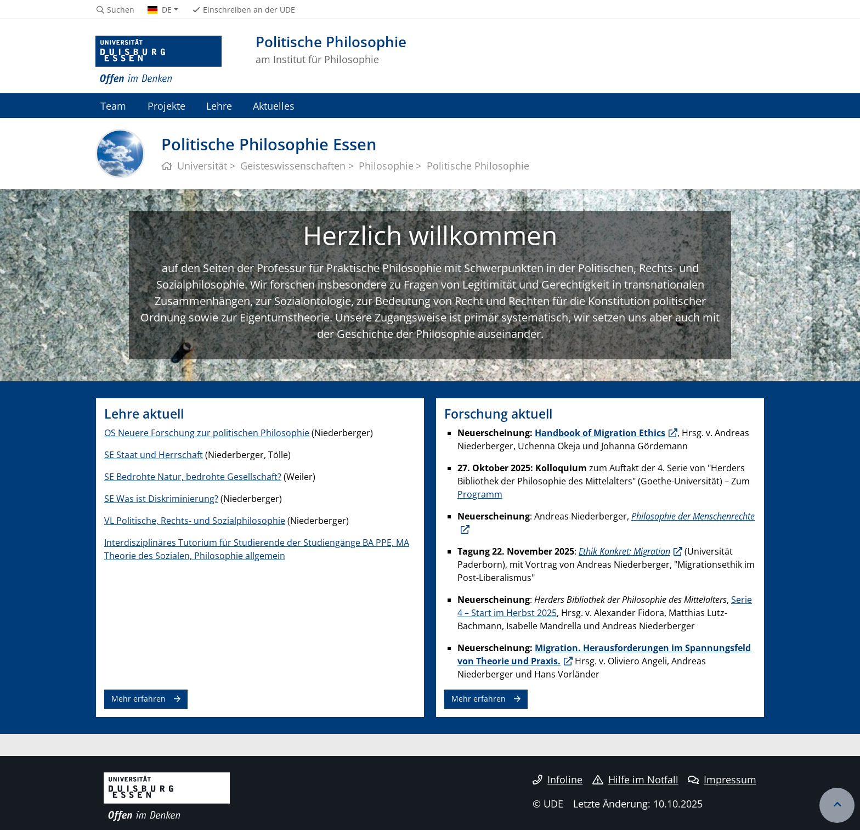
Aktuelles (274, 105)
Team (113, 105)
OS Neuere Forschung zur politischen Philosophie (206, 433)
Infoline (557, 779)
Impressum (722, 779)
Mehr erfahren (138, 698)
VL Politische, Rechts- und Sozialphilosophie (194, 521)
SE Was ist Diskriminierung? (161, 499)
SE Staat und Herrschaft (153, 455)
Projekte (166, 105)
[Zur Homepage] (158, 60)
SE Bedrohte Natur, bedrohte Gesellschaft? (192, 477)
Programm (479, 494)
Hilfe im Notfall (635, 779)
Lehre (219, 105)
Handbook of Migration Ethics (600, 433)
